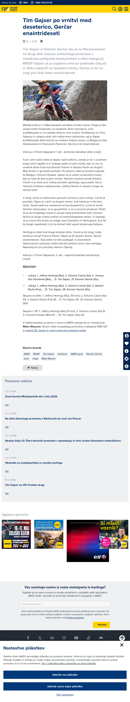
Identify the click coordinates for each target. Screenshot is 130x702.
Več (7, 404)
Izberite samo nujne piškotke (65, 686)
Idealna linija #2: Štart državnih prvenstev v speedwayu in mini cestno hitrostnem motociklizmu (63, 441)
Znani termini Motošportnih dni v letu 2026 (31, 396)
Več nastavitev (65, 694)
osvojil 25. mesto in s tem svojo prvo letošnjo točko (56, 330)
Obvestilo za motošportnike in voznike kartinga (33, 463)
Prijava (102, 624)
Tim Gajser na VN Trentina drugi (24, 485)
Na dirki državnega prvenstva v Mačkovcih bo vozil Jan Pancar (43, 418)
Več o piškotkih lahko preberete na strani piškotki (68, 663)
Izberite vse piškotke (65, 675)
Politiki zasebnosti (75, 617)
